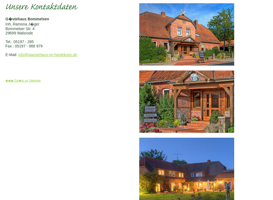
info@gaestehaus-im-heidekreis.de (47, 55)
